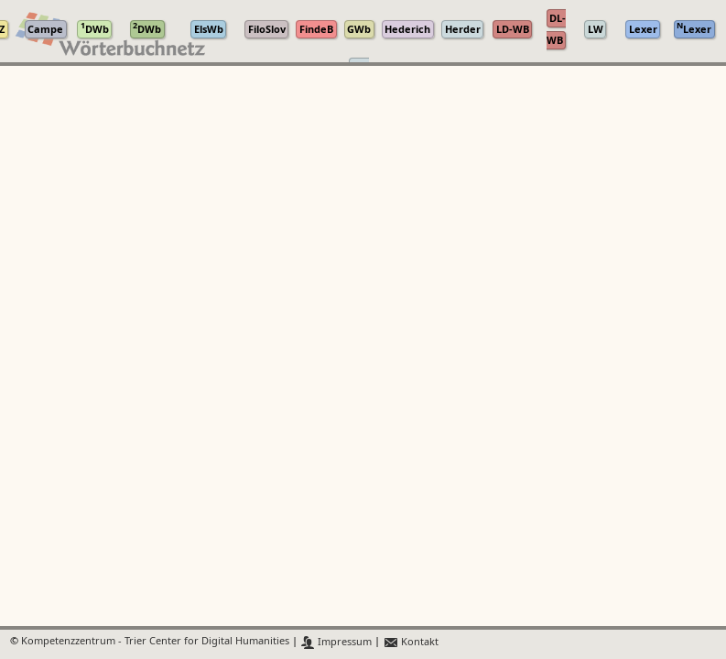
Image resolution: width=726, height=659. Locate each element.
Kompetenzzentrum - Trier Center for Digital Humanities (155, 642)
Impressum (336, 642)
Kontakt (411, 642)
